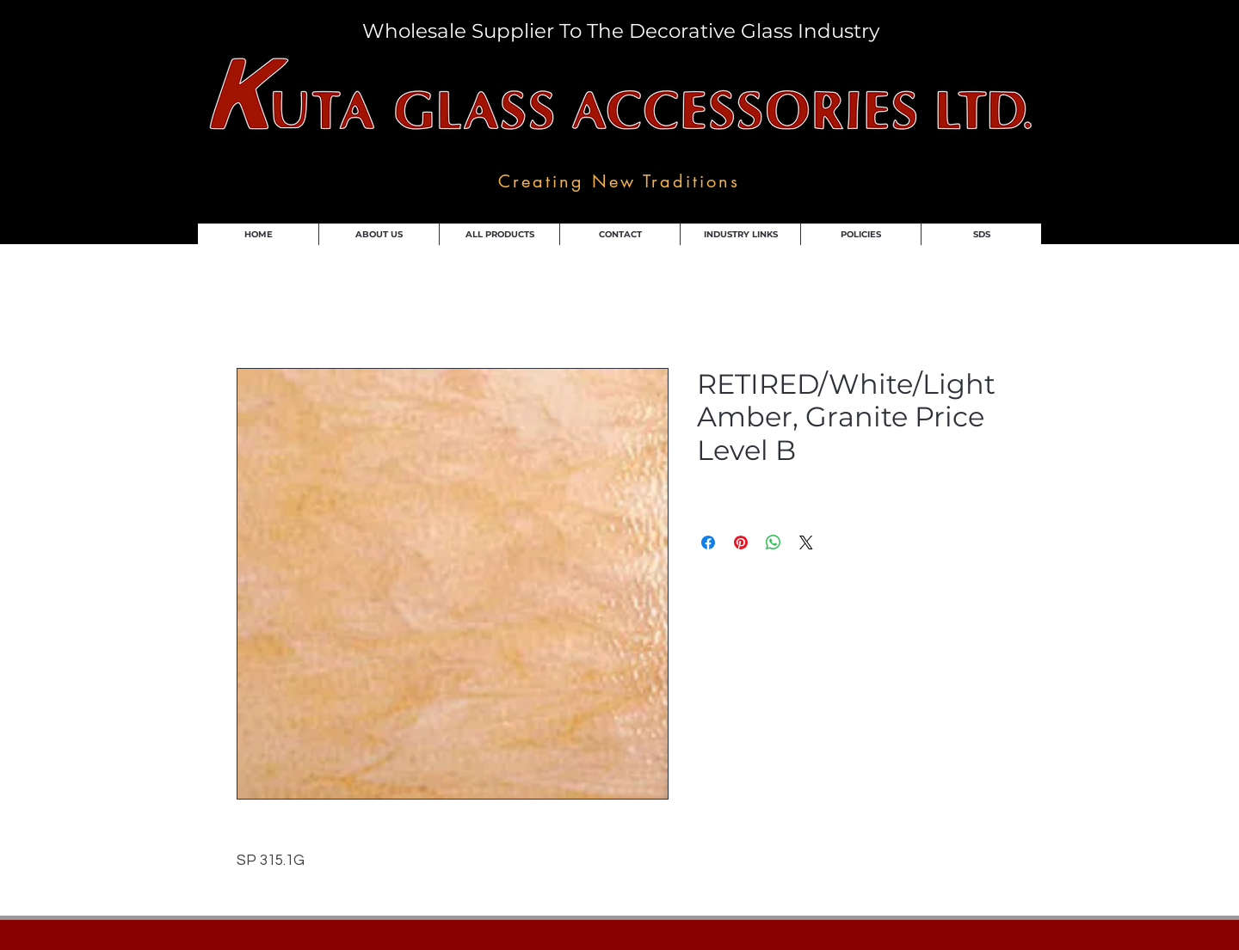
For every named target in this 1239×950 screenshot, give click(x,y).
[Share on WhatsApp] (773, 542)
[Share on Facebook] (708, 542)
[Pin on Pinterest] (740, 542)
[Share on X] (806, 542)
